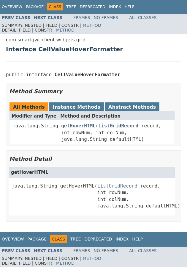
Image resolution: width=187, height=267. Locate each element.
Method (92, 25)
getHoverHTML (78, 126)
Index (115, 6)
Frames (81, 17)
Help (129, 6)
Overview (12, 6)
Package (35, 6)
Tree (71, 6)
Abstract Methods (132, 107)
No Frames (106, 17)
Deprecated (92, 6)
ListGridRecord (118, 126)
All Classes (143, 17)
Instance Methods (76, 107)
